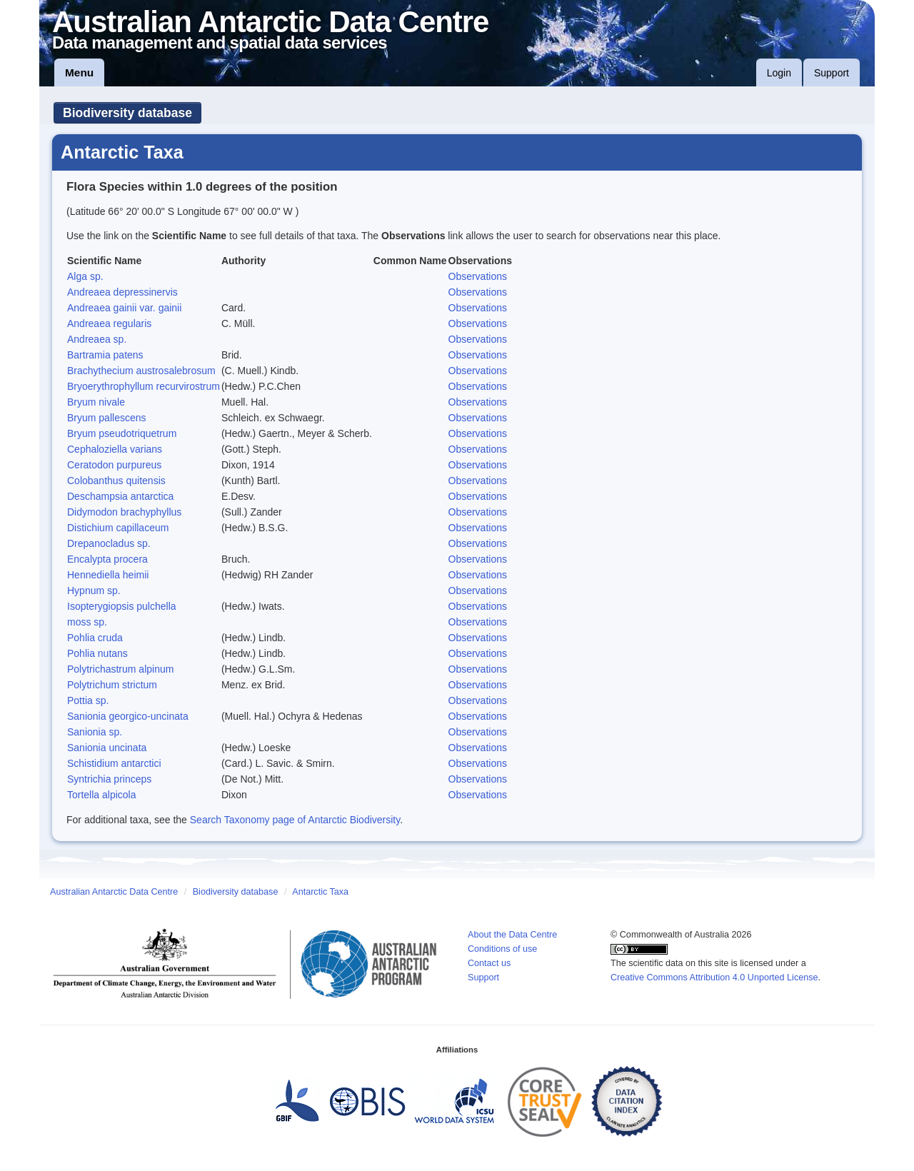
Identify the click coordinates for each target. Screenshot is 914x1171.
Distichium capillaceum (118, 527)
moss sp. (87, 622)
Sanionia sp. (94, 732)
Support (831, 73)
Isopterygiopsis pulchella (121, 606)
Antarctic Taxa (320, 892)
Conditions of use (502, 949)
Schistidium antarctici (114, 763)
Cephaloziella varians (114, 449)
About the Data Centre (512, 935)
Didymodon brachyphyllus (124, 512)
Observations (477, 276)
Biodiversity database (127, 113)
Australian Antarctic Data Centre (114, 892)
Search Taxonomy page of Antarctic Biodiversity (295, 819)
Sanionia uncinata (106, 747)
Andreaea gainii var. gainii (124, 307)
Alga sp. (85, 276)
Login (779, 73)
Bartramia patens (105, 355)
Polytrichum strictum (112, 684)
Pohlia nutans (97, 653)
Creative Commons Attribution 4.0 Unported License (714, 977)
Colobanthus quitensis (116, 480)
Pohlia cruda (95, 637)
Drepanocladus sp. (109, 543)
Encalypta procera (107, 559)
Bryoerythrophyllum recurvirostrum (143, 386)
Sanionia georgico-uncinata (128, 716)
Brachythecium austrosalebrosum (141, 370)
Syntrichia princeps (109, 779)
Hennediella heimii (108, 575)
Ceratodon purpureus (114, 465)
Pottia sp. (88, 700)
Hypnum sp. (94, 590)
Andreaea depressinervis (122, 292)
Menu (79, 72)
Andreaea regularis (109, 323)
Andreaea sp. (96, 339)
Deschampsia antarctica (120, 496)
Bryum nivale (96, 402)
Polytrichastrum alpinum (120, 669)
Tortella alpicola (101, 794)
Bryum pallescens (106, 417)
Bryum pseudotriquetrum (121, 433)
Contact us (489, 963)
